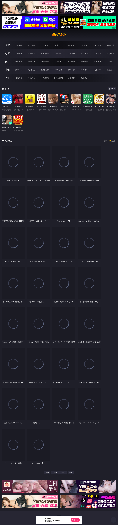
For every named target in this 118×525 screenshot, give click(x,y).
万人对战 (45, 45)
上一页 (55, 472)
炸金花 (84, 45)
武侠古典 (58, 69)
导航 (7, 77)
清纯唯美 (84, 61)
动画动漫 (58, 53)
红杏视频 (71, 77)
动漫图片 (58, 61)
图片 (7, 61)
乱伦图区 (97, 61)
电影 (7, 53)
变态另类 (110, 53)
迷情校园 (71, 69)
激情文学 (18, 69)
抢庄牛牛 (110, 45)
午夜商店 (31, 77)
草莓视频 (45, 77)
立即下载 (75, 520)
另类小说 (84, 69)
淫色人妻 (45, 69)
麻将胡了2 (71, 45)
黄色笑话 (97, 69)
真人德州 (31, 45)
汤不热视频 (58, 77)
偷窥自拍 (18, 61)
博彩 (7, 45)
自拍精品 (45, 53)
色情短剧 (84, 77)
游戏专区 (58, 45)
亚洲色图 (31, 61)
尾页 (70, 472)
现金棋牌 (97, 45)
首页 (47, 472)
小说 (7, 69)
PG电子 (19, 45)
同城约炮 (18, 77)
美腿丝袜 (71, 61)
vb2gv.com (58, 34)
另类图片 (110, 61)
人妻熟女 (97, 53)
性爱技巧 (110, 69)
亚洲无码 (18, 53)
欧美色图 (45, 61)
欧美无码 (31, 53)
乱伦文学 (31, 69)
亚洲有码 (71, 53)
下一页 (63, 472)
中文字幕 (84, 53)
